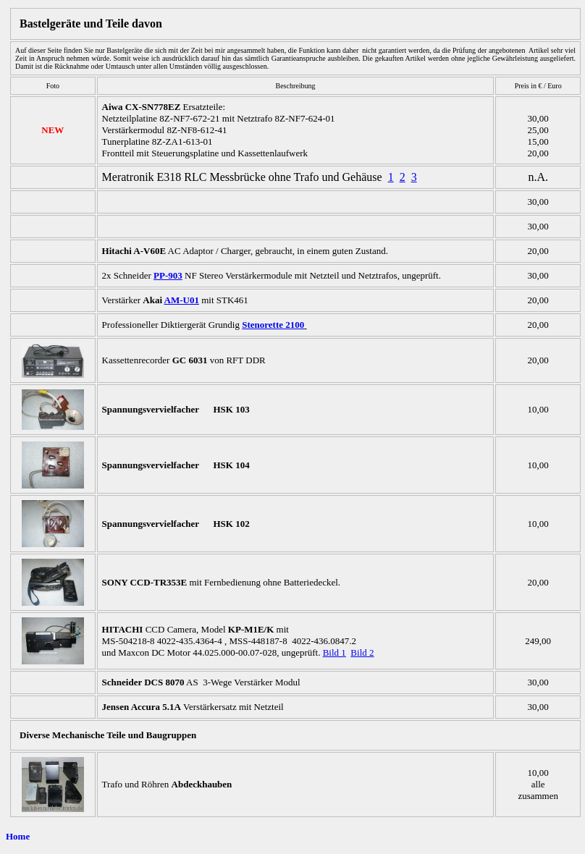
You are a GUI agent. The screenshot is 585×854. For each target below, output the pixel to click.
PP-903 (167, 275)
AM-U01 (181, 300)
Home (18, 836)
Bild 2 (362, 652)
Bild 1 (334, 652)
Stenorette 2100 (273, 324)
